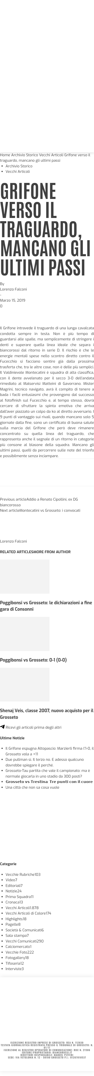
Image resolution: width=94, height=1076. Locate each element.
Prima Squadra (20, 896)
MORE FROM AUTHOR (51, 551)
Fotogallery (17, 957)
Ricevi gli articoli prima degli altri (30, 727)
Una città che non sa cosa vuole (32, 787)
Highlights (16, 919)
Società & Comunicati (25, 930)
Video (11, 880)
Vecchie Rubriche (23, 874)
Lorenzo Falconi (13, 289)
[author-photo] (12, 535)
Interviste (15, 968)
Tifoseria (15, 963)
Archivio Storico (24, 155)
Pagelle (13, 924)
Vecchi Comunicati (25, 941)
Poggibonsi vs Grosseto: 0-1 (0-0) (33, 660)
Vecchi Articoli (51, 155)
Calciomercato (18, 946)
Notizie (14, 891)
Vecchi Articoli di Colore (28, 913)
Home (5, 155)
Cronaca (14, 902)
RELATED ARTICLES (16, 551)
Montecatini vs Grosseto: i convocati (50, 510)
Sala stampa (17, 935)
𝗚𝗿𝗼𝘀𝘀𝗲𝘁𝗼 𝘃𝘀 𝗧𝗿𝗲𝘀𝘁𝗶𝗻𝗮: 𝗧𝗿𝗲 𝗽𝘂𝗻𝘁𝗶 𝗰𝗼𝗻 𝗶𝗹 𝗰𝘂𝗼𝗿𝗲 (49, 781)
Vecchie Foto (20, 952)
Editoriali (14, 885)
